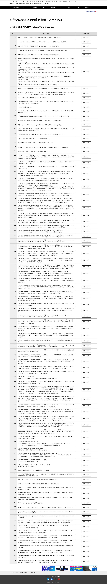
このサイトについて (14, 572)
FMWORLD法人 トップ (17, 7)
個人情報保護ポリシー (25, 572)
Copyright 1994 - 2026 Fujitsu (53, 582)
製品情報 (35, 7)
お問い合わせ (34, 572)
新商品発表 (88, 7)
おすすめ (53, 7)
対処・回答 (86, 37)
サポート (70, 7)
